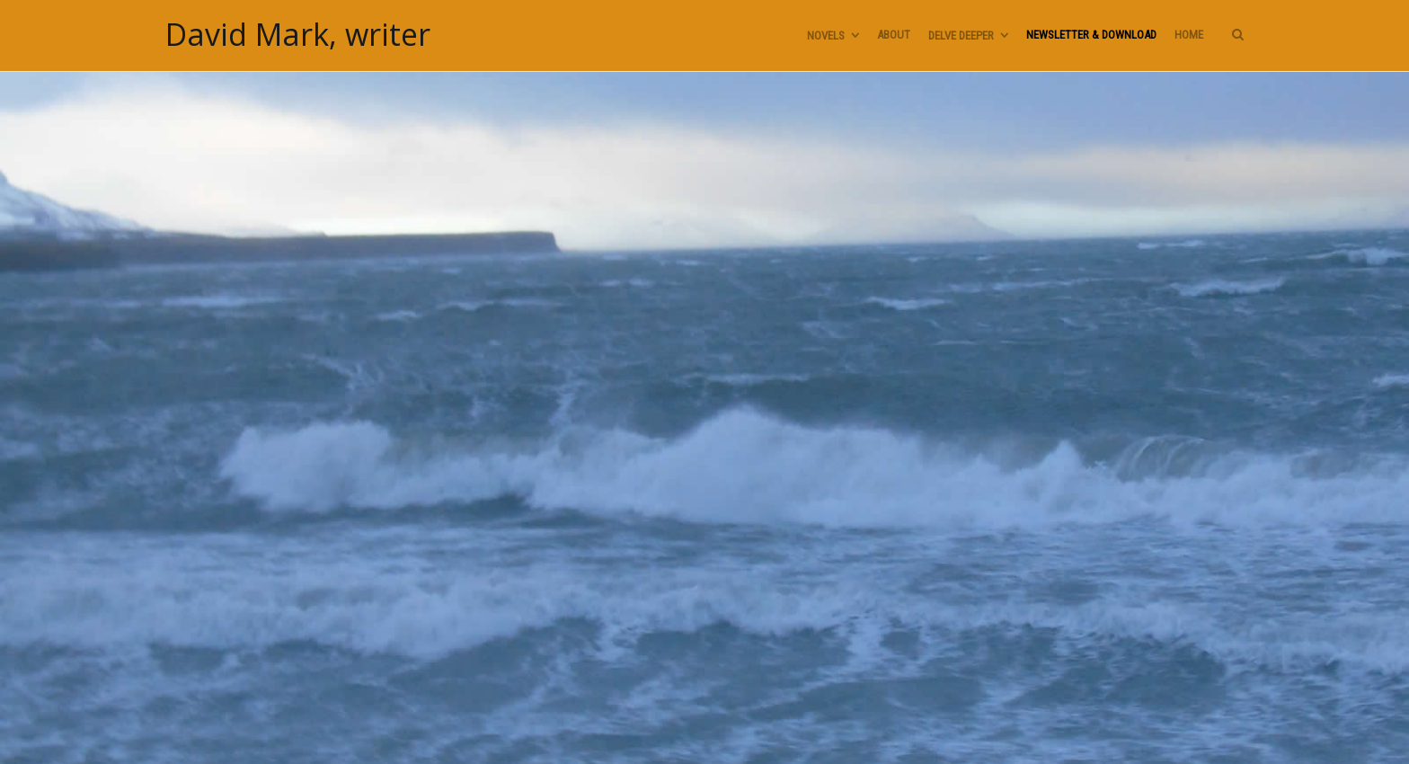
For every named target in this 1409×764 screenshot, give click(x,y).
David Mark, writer (297, 35)
